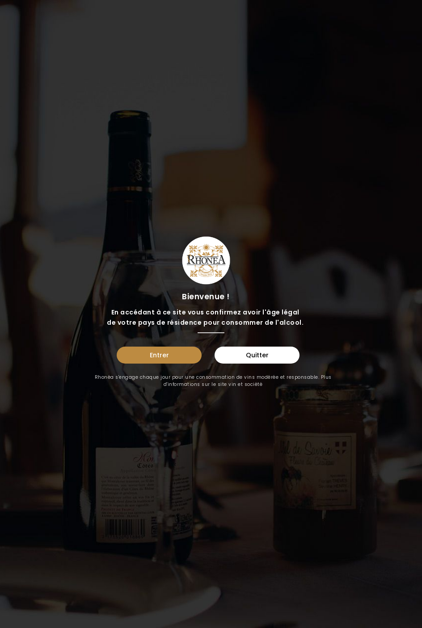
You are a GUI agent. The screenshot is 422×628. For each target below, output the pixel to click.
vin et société (245, 384)
